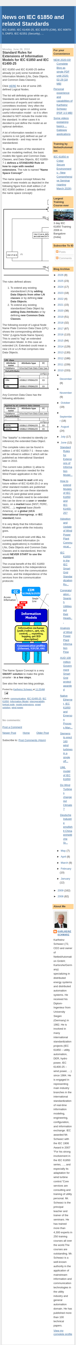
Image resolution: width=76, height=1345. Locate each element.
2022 (61, 298)
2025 (61, 280)
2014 (61, 346)
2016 (61, 334)
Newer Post (9, 732)
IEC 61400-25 (34, 698)
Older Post (42, 732)
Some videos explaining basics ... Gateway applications (62, 126)
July (63, 436)
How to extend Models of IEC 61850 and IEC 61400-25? (66, 497)
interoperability (37, 701)
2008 (61, 896)
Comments (64, 258)
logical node (8, 704)
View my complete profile (63, 1332)
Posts (61, 251)
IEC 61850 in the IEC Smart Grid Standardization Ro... (66, 568)
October (65, 402)
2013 (61, 352)
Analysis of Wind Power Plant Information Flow (66, 640)
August (65, 426)
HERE (12, 85)
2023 (61, 292)
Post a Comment (12, 727)
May (63, 850)
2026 (61, 274)
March (65, 862)
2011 (61, 364)
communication (18, 698)
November (66, 392)
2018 (61, 322)
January (65, 878)
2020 (61, 310)
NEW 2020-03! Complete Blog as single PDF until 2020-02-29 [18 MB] (62, 71)
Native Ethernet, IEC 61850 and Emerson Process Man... (66, 711)
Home (26, 732)
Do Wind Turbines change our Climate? (66, 797)
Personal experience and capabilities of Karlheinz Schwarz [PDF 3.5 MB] (63, 100)
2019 (61, 316)
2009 (61, 890)
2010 (61, 370)
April (64, 856)
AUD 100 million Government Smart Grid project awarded (66, 673)
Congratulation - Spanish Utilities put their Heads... (66, 606)
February (66, 868)
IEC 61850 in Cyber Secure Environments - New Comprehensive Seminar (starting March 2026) (63, 172)
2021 (61, 304)
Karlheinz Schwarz (64, 933)
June (64, 442)
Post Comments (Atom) (32, 740)
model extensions (25, 704)
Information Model (19, 701)
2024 (61, 286)
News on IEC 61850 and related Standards (33, 20)
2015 (61, 340)
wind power (17, 707)
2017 (61, 328)
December (66, 378)
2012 (61, 358)
